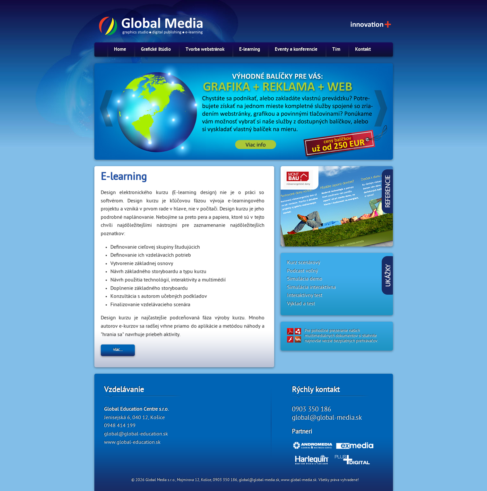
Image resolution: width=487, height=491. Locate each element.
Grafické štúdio (156, 49)
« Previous (116, 105)
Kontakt (363, 49)
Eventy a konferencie (296, 49)
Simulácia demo (304, 279)
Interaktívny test (304, 296)
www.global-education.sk (132, 443)
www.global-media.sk (299, 480)
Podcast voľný (302, 271)
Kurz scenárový (303, 263)
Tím (336, 49)
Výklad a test (301, 304)
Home (120, 49)
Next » (370, 105)
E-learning (249, 49)
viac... (118, 350)
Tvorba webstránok (205, 49)
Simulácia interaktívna (311, 288)
